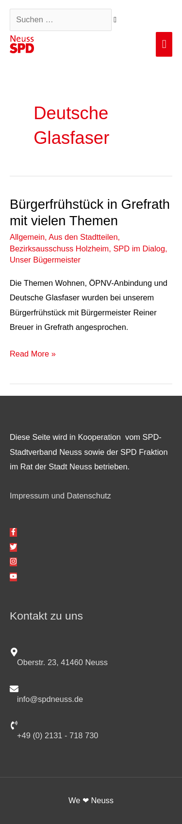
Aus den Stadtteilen (83, 237)
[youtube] (13, 577)
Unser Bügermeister (45, 259)
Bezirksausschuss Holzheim (59, 248)
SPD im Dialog (139, 248)
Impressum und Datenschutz (60, 495)
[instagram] (13, 562)
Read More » (33, 352)
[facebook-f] (13, 532)
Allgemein (27, 237)
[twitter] (13, 547)
